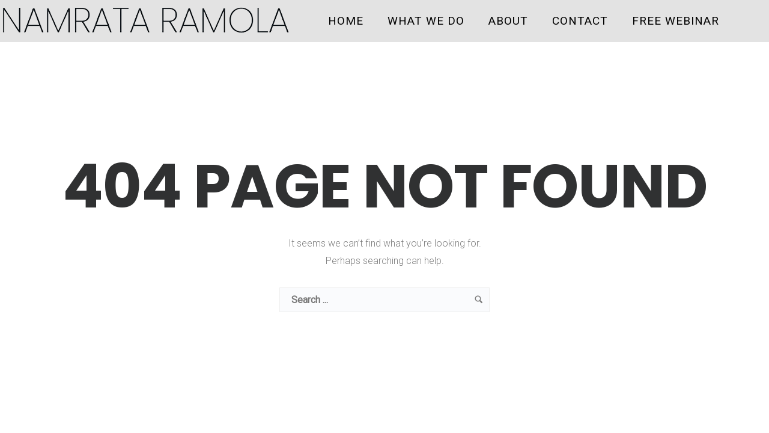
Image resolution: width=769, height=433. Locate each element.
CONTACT (580, 21)
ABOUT (508, 21)
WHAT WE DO (426, 21)
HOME (345, 21)
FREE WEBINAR (675, 21)
